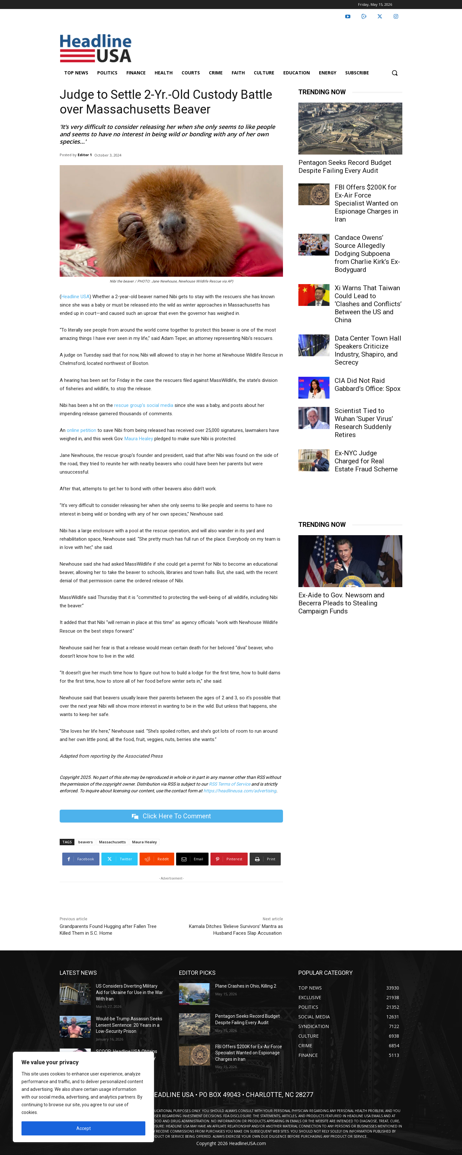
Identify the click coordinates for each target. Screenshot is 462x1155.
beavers (85, 842)
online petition (81, 430)
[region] (83, 1097)
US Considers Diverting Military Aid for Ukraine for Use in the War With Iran (129, 992)
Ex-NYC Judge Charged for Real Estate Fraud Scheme (366, 461)
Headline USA (75, 296)
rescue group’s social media (143, 405)
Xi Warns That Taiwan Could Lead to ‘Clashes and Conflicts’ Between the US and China (368, 304)
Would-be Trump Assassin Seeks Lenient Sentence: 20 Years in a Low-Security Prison (129, 1025)
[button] (394, 72)
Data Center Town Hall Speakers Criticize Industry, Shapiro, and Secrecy (368, 350)
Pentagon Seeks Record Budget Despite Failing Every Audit (344, 166)
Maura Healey (138, 439)
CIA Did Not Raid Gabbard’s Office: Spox (367, 384)
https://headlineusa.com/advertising (239, 790)
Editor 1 (85, 154)
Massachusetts (112, 842)
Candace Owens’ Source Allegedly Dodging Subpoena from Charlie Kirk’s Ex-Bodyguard (367, 254)
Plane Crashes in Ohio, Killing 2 (245, 986)
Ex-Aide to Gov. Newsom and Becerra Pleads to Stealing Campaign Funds (341, 603)
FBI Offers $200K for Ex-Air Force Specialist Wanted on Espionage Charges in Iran (366, 203)
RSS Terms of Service (229, 784)
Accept (83, 1128)
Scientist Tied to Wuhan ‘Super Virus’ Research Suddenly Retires (364, 423)
